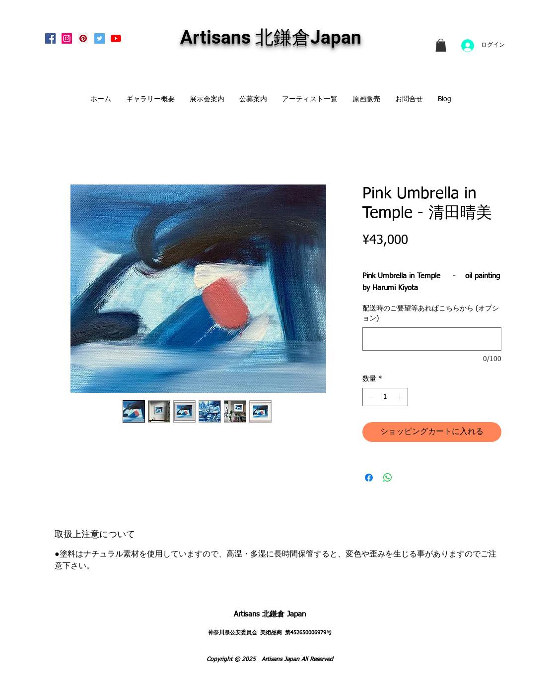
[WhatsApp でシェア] (388, 478)
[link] (440, 45)
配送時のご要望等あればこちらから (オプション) (430, 313)
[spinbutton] (385, 397)
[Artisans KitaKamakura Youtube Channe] (116, 38)
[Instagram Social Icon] (67, 38)
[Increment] (400, 397)
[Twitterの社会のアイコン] (99, 38)
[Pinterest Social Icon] (83, 38)
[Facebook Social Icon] (50, 38)
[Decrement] (370, 397)
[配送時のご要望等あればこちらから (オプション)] (432, 339)
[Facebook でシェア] (369, 478)
